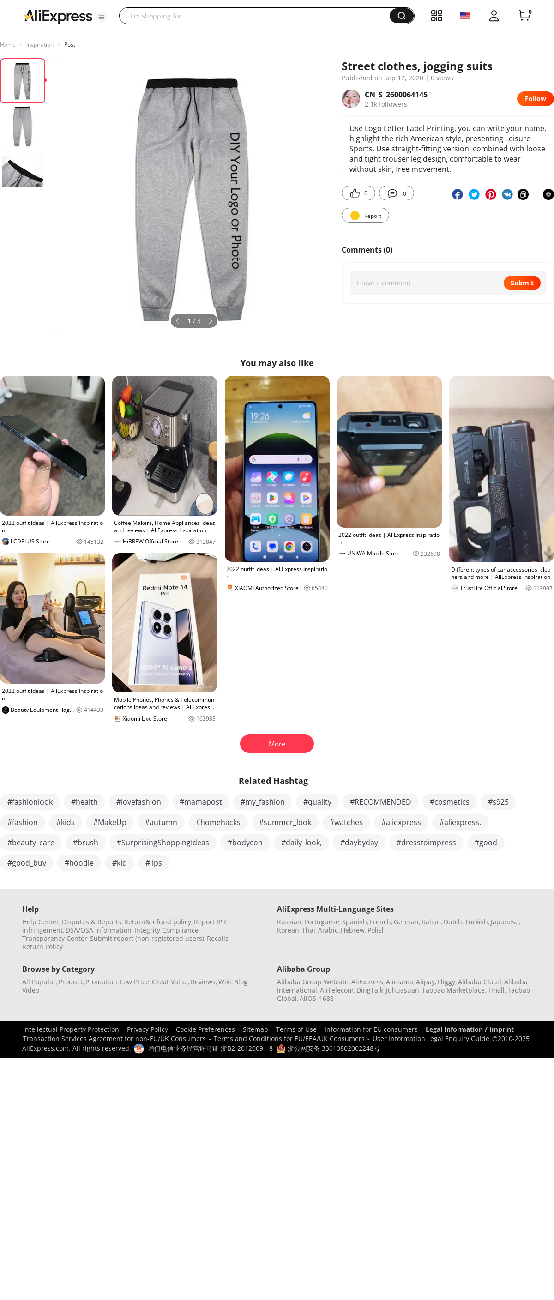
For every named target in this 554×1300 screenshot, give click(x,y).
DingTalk (369, 990)
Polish (376, 930)
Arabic (328, 930)
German (406, 921)
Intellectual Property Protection (71, 1029)
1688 (326, 998)
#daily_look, (301, 842)
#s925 (498, 802)
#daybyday (359, 842)
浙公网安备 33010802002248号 (328, 1048)
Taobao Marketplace (453, 990)
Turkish (476, 921)
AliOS (308, 998)
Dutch (453, 921)
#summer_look (285, 822)
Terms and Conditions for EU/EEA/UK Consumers (289, 1038)
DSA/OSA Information (99, 930)
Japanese (505, 921)
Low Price (134, 981)
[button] (101, 17)
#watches (346, 822)
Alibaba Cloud (479, 981)
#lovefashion (138, 802)
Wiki (224, 981)
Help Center (40, 921)
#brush (85, 842)
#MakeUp (109, 822)
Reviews (203, 981)
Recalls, (218, 938)
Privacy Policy (147, 1029)
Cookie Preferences (205, 1029)
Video (30, 990)
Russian (289, 921)
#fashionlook (30, 802)
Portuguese (321, 921)
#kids (65, 822)
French (380, 921)
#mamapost (201, 802)
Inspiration (40, 44)
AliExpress (367, 981)
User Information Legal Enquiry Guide (431, 1038)
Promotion (101, 981)
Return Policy (42, 946)
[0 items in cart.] (524, 15)
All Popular (39, 981)
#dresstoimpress (426, 842)
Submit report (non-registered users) (147, 938)
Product (71, 981)
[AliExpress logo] (58, 16)
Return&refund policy (157, 921)
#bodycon (245, 842)
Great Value (170, 981)
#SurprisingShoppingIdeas (163, 842)
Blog (240, 981)
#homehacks (218, 822)
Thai (308, 930)
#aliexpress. (460, 822)
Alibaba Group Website (313, 981)
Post (69, 44)
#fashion (22, 822)
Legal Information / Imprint (470, 1029)
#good (486, 842)
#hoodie (79, 863)
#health (84, 802)
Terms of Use (296, 1029)
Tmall (496, 990)
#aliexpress (401, 822)
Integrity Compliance (166, 930)
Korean (288, 930)
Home (8, 44)
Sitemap (255, 1029)
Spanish (354, 921)
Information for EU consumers (371, 1029)
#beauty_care (30, 842)
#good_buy (26, 863)
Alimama (399, 981)
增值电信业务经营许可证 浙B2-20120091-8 (210, 1048)
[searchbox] (258, 16)
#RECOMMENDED (380, 802)
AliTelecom (337, 990)
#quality (317, 802)
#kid (119, 863)
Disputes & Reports (91, 921)
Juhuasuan (402, 990)
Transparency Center (54, 938)
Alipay (425, 981)
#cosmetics (450, 802)
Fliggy (446, 981)
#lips (153, 863)
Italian (431, 921)
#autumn (161, 822)
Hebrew (353, 930)
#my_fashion (263, 802)
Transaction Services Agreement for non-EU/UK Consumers (114, 1038)
